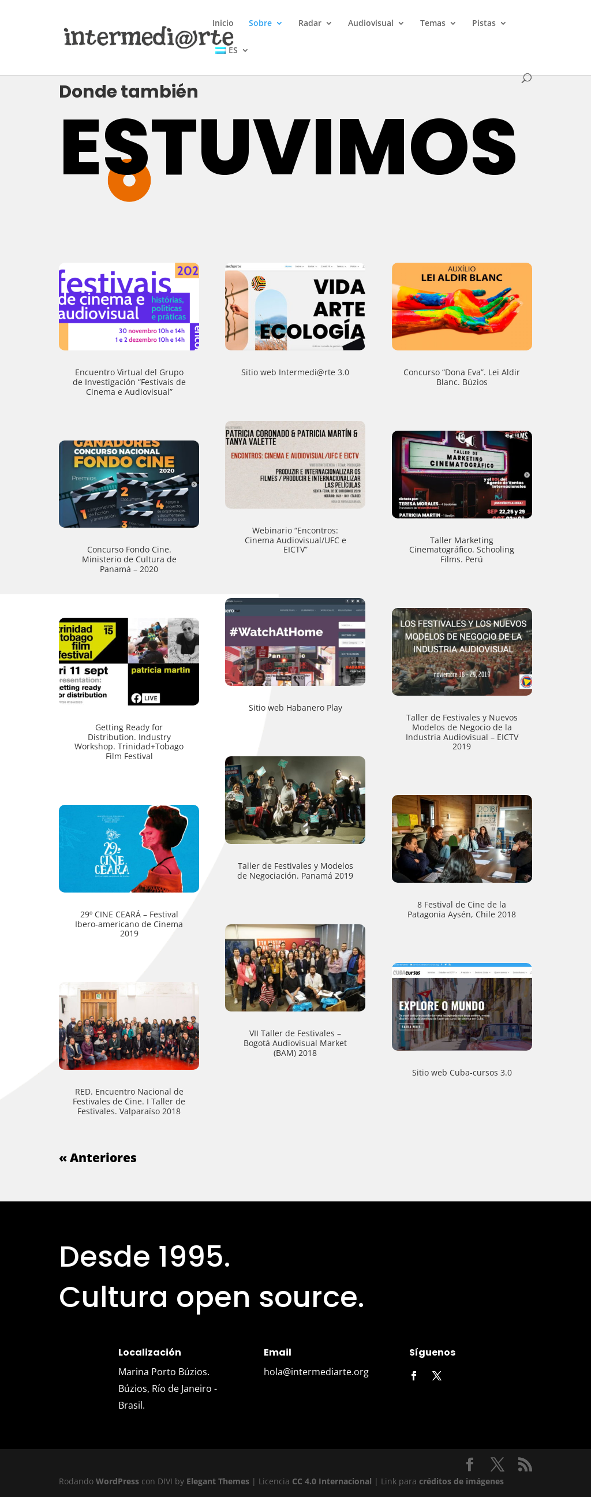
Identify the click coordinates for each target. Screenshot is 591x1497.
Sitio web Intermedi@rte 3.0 (239, 372)
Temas (433, 23)
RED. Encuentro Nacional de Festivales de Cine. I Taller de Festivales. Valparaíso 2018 (72, 1101)
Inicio (223, 23)
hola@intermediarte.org (316, 1371)
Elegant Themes (217, 1481)
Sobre (260, 23)
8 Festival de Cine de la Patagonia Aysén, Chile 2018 (405, 909)
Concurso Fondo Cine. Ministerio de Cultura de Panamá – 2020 (72, 559)
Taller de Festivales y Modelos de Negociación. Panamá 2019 (239, 870)
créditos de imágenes (461, 1481)
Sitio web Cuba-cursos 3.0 (405, 1072)
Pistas (484, 23)
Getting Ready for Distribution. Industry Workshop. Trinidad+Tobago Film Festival (72, 741)
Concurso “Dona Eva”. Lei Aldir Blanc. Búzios (405, 377)
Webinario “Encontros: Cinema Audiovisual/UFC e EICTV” (239, 540)
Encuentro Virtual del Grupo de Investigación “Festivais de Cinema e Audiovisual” (72, 382)
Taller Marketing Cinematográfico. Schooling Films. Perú (405, 550)
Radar (309, 23)
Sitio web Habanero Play (239, 707)
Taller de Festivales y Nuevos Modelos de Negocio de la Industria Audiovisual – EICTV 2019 (405, 732)
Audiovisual (371, 23)
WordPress (117, 1481)
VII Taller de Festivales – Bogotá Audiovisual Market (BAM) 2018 (238, 1043)
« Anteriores (41, 1157)
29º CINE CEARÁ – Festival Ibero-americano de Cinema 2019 (72, 924)
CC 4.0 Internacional (332, 1481)
